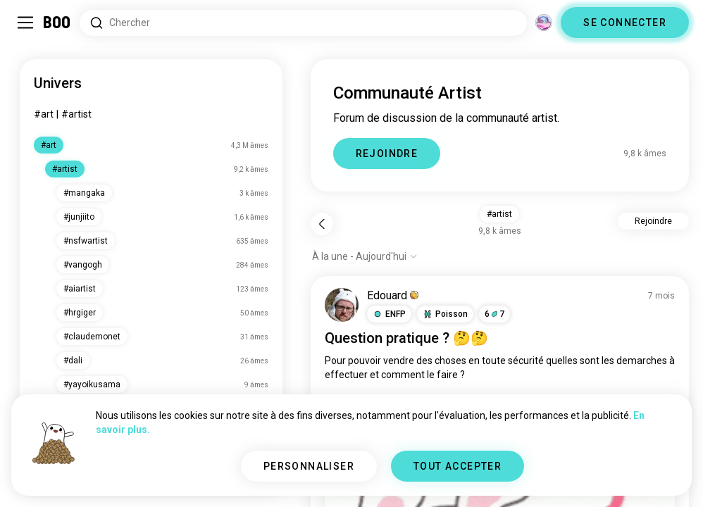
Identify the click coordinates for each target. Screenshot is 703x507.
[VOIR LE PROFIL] (342, 305)
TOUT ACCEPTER (457, 466)
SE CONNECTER (624, 22)
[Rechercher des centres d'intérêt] (303, 23)
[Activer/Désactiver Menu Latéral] (25, 22)
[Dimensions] (543, 22)
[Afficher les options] (365, 256)
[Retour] (322, 224)
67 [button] (494, 314)
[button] (389, 314)
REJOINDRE (387, 153)
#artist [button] (499, 214)
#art (44, 114)
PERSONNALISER (308, 466)
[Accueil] (57, 22)
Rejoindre (653, 221)
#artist (76, 114)
